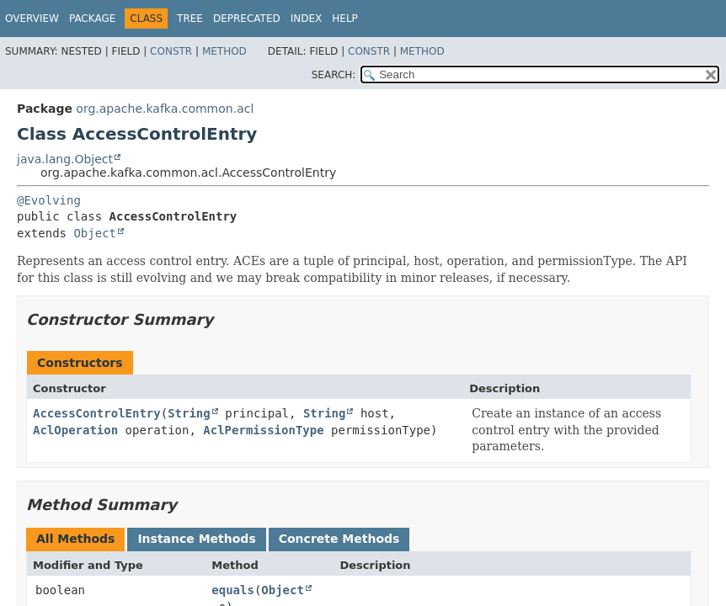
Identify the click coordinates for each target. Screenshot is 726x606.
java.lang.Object (65, 159)
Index (307, 18)
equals (232, 590)
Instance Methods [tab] (196, 538)
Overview (32, 18)
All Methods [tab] (75, 538)
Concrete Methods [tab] (339, 538)
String (189, 413)
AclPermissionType (263, 430)
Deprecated (246, 18)
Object (94, 233)
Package (92, 18)
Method (224, 51)
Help (345, 18)
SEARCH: (334, 75)
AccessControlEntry (97, 413)
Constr (171, 51)
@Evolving (49, 200)
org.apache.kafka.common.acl (165, 108)
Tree (190, 18)
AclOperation (75, 430)
